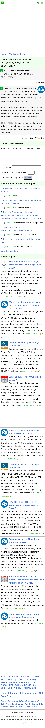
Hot (9, 695)
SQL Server (34, 687)
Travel (21, 709)
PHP (33, 685)
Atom (3, 698)
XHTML (27, 690)
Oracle (16, 685)
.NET (3, 679)
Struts (4, 690)
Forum (34, 709)
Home (3, 54)
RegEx (28, 706)
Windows (13, 54)
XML (34, 690)
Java (3, 682)
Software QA (21, 687)
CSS (16, 679)
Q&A (41, 706)
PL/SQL (4, 687)
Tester (4, 704)
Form (22, 54)
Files (8, 706)
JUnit (26, 682)
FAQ (28, 709)
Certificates (17, 706)
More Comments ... (10, 253)
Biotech (4, 709)
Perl (23, 685)
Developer (13, 704)
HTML (37, 679)
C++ (11, 679)
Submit (28, 180)
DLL (3, 706)
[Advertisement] (22, 29)
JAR (37, 704)
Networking (6, 685)
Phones (13, 709)
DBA (22, 679)
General (29, 679)
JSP (20, 682)
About (15, 695)
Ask (9, 698)
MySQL (33, 682)
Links (35, 706)
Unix (10, 690)
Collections (25, 695)
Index (35, 695)
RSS (11, 687)
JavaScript (11, 682)
